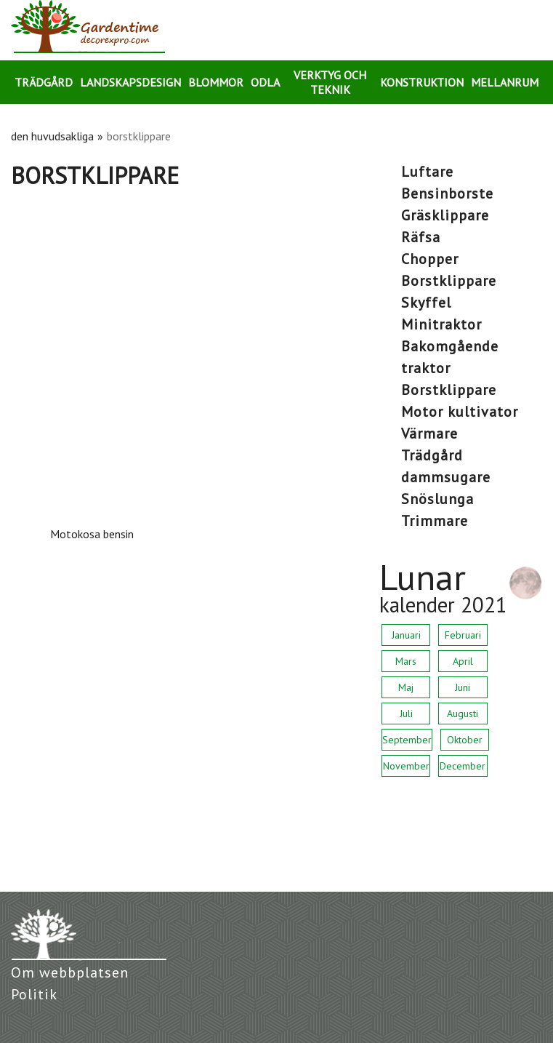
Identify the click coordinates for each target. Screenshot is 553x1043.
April (463, 661)
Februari (463, 635)
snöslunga (437, 498)
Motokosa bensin (92, 534)
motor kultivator (459, 411)
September (407, 739)
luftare (427, 171)
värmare (429, 433)
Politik (34, 994)
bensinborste (447, 193)
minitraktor (441, 324)
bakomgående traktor (449, 357)
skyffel (426, 302)
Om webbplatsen (70, 972)
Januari (406, 635)
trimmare (434, 520)
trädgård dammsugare (446, 466)
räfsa (420, 237)
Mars (405, 661)
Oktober (465, 739)
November (406, 765)
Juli (406, 713)
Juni (462, 687)
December (462, 765)
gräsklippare (445, 215)
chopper (430, 258)
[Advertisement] (184, 299)
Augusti (462, 713)
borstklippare (448, 280)
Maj (405, 687)
